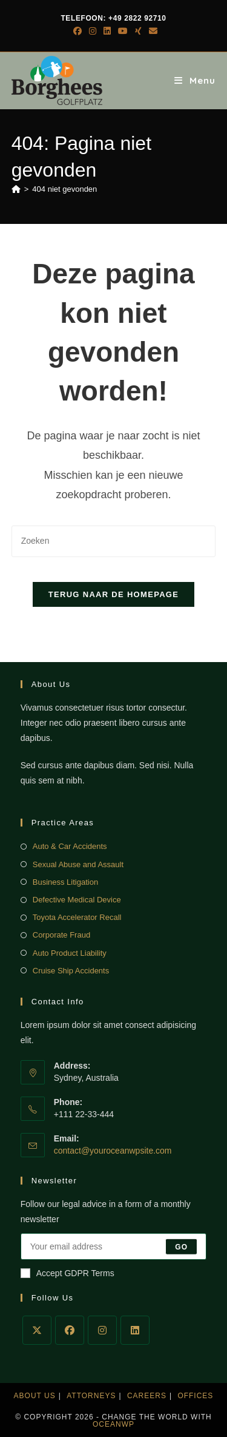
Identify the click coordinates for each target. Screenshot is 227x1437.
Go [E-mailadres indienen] (181, 1246)
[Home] (16, 189)
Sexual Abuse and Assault (78, 864)
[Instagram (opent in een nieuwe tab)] (92, 30)
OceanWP (113, 1424)
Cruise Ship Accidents (71, 970)
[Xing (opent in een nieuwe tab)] (138, 30)
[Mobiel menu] (194, 80)
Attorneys (91, 1395)
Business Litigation (65, 882)
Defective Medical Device (77, 899)
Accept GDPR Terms (67, 1273)
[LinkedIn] (135, 1330)
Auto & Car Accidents (70, 846)
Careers (146, 1395)
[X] (36, 1330)
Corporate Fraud (61, 934)
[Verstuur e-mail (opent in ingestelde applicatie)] (151, 30)
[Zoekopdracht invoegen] (114, 541)
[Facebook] (69, 1330)
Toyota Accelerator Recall (77, 917)
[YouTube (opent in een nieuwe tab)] (122, 30)
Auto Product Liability (70, 953)
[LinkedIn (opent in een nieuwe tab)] (107, 30)
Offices (195, 1395)
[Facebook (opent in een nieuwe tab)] (77, 30)
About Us (35, 1395)
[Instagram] (102, 1330)
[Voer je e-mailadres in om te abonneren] (114, 1246)
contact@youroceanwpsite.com (113, 1150)
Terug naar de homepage (113, 594)
